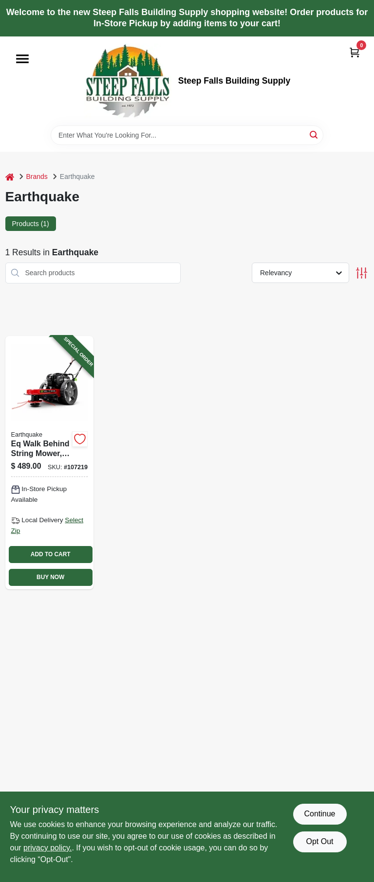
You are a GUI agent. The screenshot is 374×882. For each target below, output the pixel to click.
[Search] (314, 134)
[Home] (9, 177)
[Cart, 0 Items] (354, 52)
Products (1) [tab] (30, 224)
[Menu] (22, 59)
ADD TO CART (51, 554)
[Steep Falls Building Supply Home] (127, 81)
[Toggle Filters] (361, 273)
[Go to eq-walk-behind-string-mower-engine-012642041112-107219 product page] (49, 462)
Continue (319, 814)
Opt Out (319, 841)
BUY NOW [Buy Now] (50, 577)
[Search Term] (187, 135)
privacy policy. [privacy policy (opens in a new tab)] (47, 848)
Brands (37, 176)
